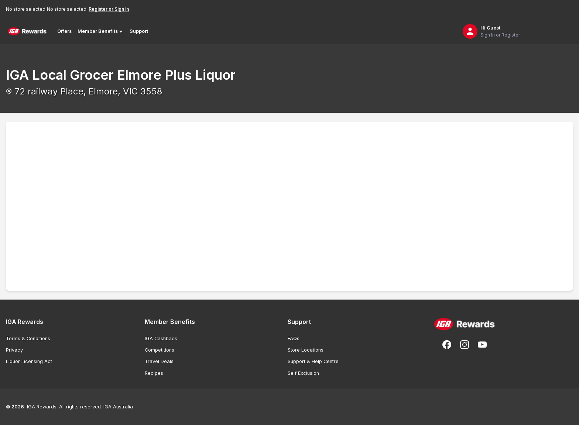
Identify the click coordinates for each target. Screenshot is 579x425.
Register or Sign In (109, 9)
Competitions (159, 350)
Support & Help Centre (313, 361)
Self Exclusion (303, 373)
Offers (64, 31)
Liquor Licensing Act (29, 361)
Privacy (14, 350)
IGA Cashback (161, 338)
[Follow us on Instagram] (464, 344)
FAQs (293, 338)
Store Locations (305, 350)
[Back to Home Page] (27, 31)
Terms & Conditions (28, 338)
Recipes (154, 373)
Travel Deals (159, 361)
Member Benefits (101, 31)
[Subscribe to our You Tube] (482, 344)
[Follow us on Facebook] (446, 344)
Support (139, 31)
